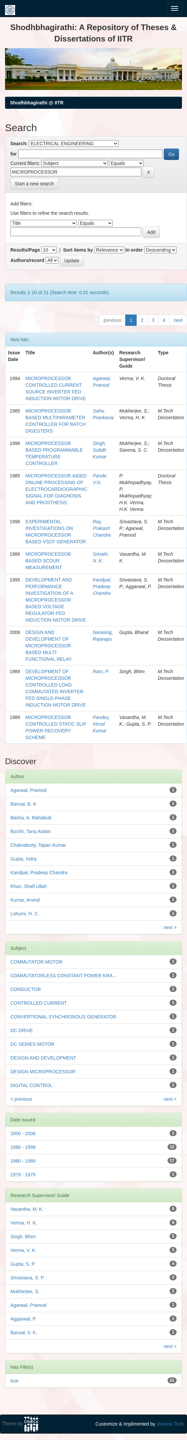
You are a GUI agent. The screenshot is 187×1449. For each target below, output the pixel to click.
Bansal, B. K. (24, 804)
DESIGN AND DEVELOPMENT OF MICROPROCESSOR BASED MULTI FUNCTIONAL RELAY (49, 646)
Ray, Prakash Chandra (102, 528)
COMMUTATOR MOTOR (36, 962)
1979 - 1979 (23, 1174)
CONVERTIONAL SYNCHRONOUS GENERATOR (63, 1016)
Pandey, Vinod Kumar (101, 724)
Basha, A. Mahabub (30, 817)
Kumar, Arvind (25, 900)
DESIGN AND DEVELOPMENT (43, 1058)
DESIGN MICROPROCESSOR (43, 1071)
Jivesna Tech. (170, 1424)
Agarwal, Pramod (28, 790)
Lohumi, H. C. (24, 913)
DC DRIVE (21, 1030)
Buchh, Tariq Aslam (30, 831)
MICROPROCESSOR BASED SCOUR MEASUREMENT (48, 560)
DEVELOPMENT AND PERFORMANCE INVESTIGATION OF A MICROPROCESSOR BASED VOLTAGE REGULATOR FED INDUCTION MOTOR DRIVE (56, 600)
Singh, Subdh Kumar (99, 450)
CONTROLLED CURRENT (38, 1003)
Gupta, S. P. (22, 1264)
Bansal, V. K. (23, 1332)
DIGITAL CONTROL (31, 1085)
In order (134, 250)
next (178, 320)
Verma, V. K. (23, 1250)
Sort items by (78, 250)
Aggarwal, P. (23, 1319)
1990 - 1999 (23, 1147)
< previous (21, 1099)
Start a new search (34, 183)
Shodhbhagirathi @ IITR (36, 102)
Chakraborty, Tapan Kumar (38, 845)
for (13, 154)
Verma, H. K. (23, 1223)
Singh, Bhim (23, 1236)
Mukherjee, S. (24, 1291)
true (14, 1380)
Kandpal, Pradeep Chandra (102, 586)
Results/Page (25, 250)
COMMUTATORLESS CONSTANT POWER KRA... (63, 975)
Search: (19, 143)
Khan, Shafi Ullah (28, 886)
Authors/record (27, 260)
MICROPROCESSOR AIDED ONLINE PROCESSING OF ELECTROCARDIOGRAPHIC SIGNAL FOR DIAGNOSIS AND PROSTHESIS (56, 489)
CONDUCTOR (25, 989)
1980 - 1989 (23, 1161)
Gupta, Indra (23, 859)
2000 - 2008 (23, 1133)
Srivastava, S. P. (27, 1277)
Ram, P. (101, 671)
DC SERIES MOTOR (32, 1044)
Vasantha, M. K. (27, 1209)
